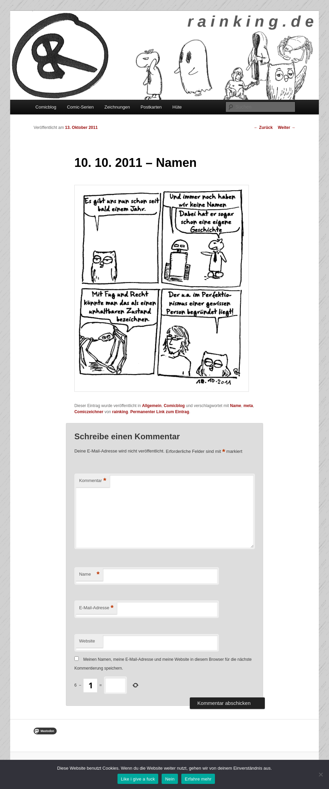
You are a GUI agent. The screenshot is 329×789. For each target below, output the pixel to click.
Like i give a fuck (138, 779)
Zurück (263, 127)
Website (87, 640)
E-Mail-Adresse (96, 608)
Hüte (177, 107)
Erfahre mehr (198, 779)
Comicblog (45, 107)
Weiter (286, 127)
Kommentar (92, 481)
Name (235, 405)
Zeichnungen (117, 107)
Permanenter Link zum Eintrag (159, 411)
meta (248, 405)
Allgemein (151, 405)
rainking (120, 411)
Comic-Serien (80, 107)
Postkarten (151, 107)
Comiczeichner (88, 411)
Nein (170, 779)
